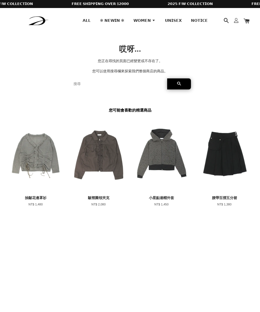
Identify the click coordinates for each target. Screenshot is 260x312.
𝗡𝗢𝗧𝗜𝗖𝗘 (199, 20)
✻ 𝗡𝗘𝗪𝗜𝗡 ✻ (112, 20)
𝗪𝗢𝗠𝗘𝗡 (144, 20)
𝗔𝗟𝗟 (87, 20)
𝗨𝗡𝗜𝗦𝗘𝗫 (173, 20)
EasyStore (53, 292)
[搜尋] (118, 83)
